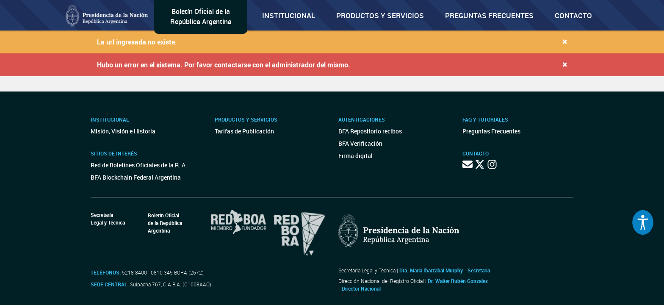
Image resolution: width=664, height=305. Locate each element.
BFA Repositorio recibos (370, 131)
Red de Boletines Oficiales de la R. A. (139, 165)
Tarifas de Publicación (244, 131)
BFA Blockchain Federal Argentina (136, 177)
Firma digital (355, 156)
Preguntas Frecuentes (489, 15)
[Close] (564, 41)
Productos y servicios (380, 15)
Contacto (573, 15)
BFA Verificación (360, 143)
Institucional (288, 15)
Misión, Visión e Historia (123, 131)
